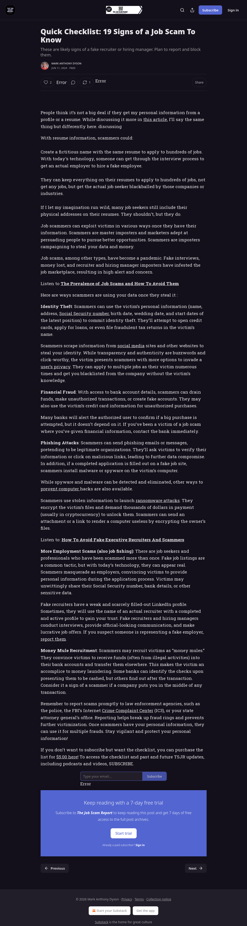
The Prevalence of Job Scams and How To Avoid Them (120, 283)
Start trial (123, 833)
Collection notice (158, 899)
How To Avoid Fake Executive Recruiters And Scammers (123, 539)
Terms (139, 899)
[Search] (182, 10)
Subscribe (210, 10)
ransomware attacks (158, 500)
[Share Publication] (192, 10)
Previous (54, 868)
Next (196, 868)
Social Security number (84, 313)
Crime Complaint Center (127, 710)
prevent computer (60, 489)
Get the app (145, 910)
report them (53, 639)
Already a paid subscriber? (123, 845)
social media (131, 345)
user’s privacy (55, 366)
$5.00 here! (67, 757)
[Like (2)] (48, 82)
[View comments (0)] (73, 82)
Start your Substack (109, 910)
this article (155, 119)
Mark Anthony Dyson (67, 63)
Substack (101, 922)
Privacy (126, 899)
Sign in (233, 10)
